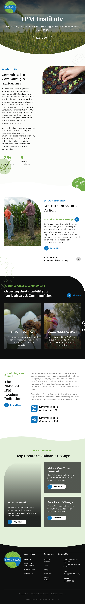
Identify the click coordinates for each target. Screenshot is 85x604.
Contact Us (28, 574)
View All (74, 295)
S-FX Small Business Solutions (47, 599)
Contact (54, 518)
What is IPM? (29, 570)
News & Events (47, 561)
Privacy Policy (47, 579)
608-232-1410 (69, 581)
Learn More (42, 38)
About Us (27, 560)
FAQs (46, 570)
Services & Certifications (29, 565)
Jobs (46, 566)
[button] (79, 7)
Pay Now (15, 522)
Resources (48, 574)
